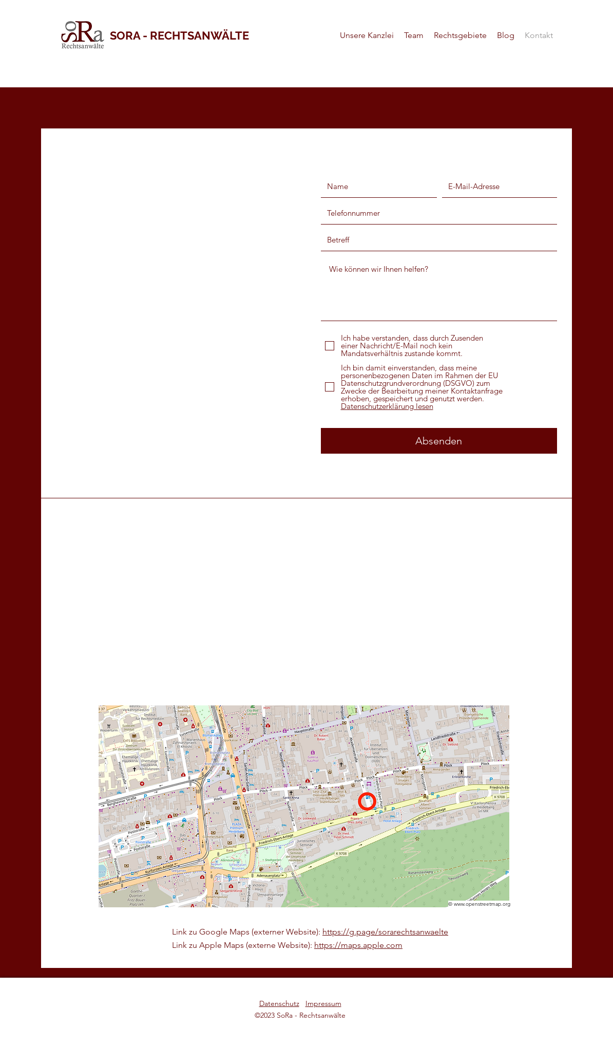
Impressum (323, 1003)
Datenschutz (279, 1003)
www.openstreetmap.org (482, 904)
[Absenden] (439, 441)
